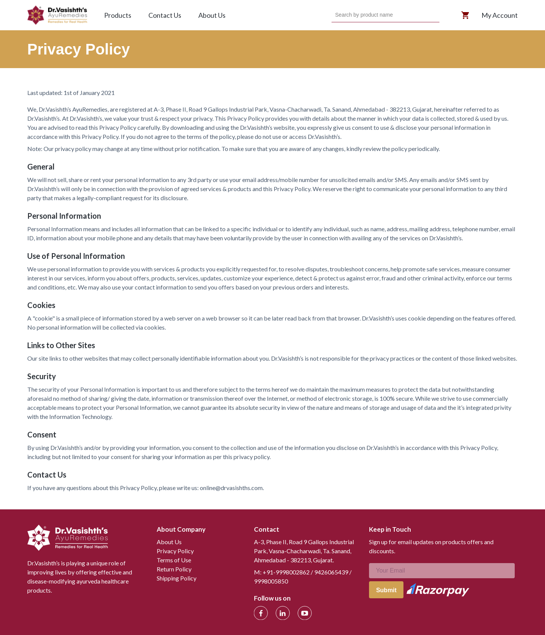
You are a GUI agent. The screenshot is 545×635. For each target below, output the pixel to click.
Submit (386, 590)
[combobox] (336, 15)
